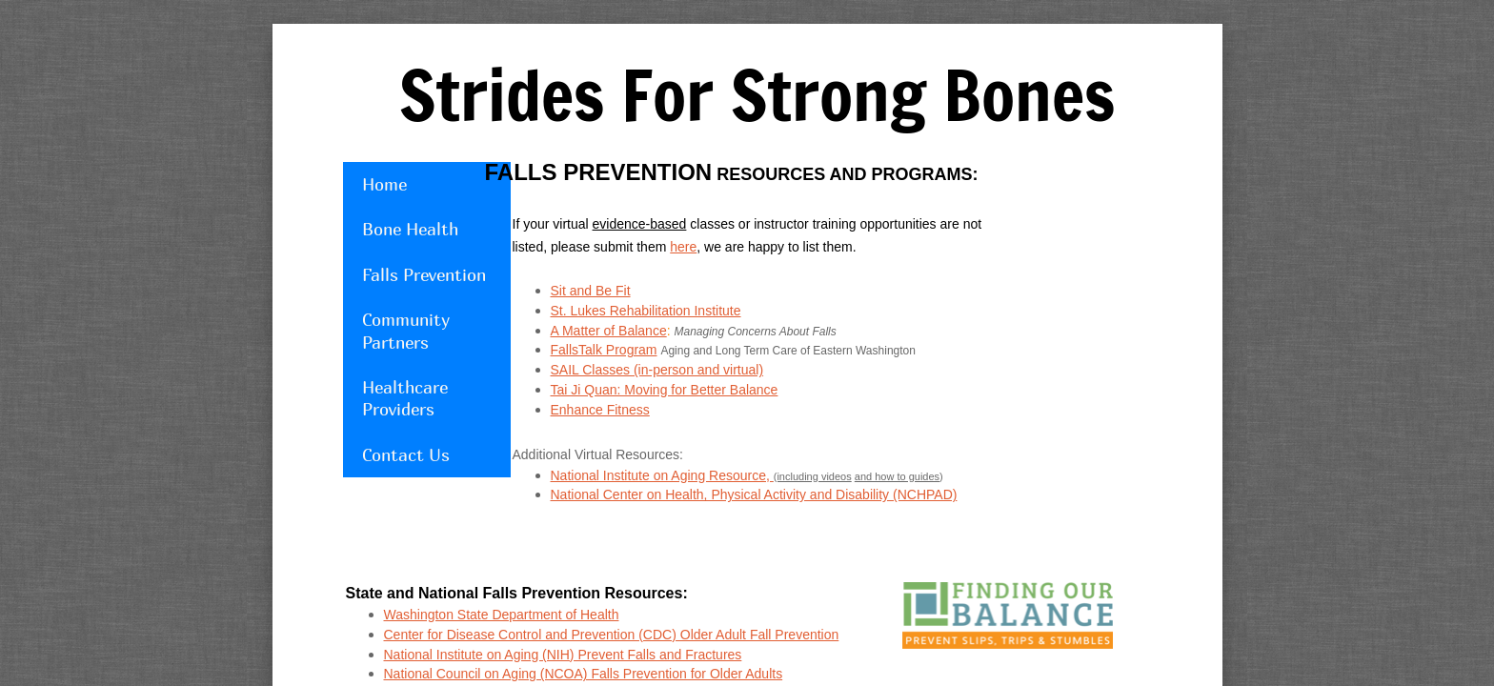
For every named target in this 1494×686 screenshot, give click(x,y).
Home (384, 184)
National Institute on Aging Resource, (662, 475)
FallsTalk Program (604, 349)
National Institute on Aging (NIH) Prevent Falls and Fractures (563, 654)
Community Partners (406, 331)
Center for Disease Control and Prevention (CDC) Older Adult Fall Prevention (611, 634)
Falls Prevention (424, 275)
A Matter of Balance (609, 330)
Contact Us (406, 455)
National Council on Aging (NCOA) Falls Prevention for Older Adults (583, 673)
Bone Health (410, 229)
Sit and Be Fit (591, 290)
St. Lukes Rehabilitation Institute (646, 310)
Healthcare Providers (405, 398)
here (683, 246)
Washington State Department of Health (501, 614)
